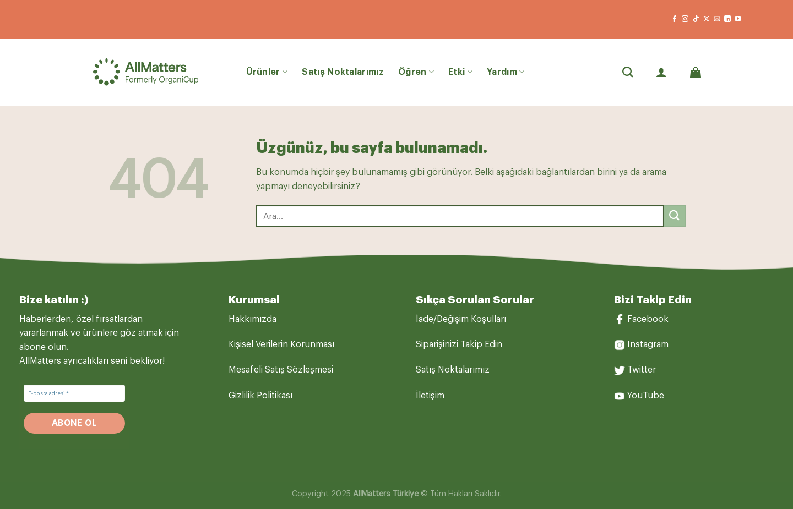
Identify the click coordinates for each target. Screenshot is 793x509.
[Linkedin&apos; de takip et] (727, 19)
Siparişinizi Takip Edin (459, 344)
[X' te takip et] (706, 19)
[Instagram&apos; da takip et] (685, 19)
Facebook (648, 319)
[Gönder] (675, 216)
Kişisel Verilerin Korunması (281, 344)
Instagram (648, 344)
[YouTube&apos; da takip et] (738, 19)
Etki (460, 72)
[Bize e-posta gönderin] (717, 19)
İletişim (430, 395)
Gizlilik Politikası (260, 395)
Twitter (641, 369)
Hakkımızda (252, 319)
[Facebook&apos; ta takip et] (674, 19)
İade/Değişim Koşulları (461, 319)
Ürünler (267, 72)
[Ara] (627, 72)
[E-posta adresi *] (74, 393)
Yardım (505, 72)
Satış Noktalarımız (343, 72)
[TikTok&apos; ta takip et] (696, 19)
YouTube (645, 395)
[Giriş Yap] (661, 72)
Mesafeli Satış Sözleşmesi (281, 369)
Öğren (416, 72)
